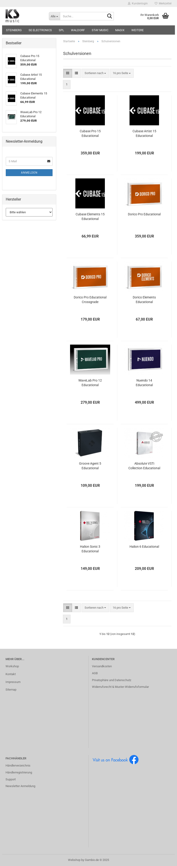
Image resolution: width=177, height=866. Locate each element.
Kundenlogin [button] (138, 3)
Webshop (74, 860)
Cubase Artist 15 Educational (144, 133)
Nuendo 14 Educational (144, 383)
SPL (61, 30)
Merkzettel (163, 3)
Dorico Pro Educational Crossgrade (90, 299)
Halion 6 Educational (144, 546)
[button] (67, 73)
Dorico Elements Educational (144, 299)
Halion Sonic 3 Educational (90, 549)
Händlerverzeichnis (18, 765)
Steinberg (14, 30)
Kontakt (11, 674)
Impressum (13, 682)
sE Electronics (40, 30)
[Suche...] (54, 16)
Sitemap (11, 689)
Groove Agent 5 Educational (90, 466)
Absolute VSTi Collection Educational (144, 466)
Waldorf (78, 30)
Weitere (137, 30)
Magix (119, 30)
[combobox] (95, 73)
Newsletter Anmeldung (20, 786)
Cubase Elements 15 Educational (90, 216)
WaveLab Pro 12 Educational (90, 383)
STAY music (100, 30)
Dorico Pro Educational (144, 214)
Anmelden (29, 172)
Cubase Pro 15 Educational (90, 133)
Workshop (12, 666)
